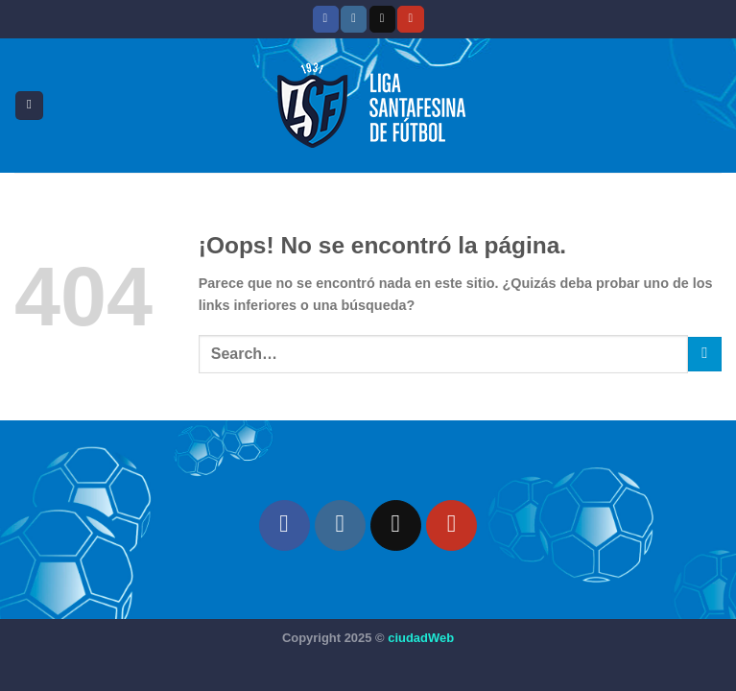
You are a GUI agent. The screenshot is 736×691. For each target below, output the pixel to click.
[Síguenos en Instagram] (354, 19)
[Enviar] (705, 354)
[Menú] (29, 105)
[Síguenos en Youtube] (410, 19)
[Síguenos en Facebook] (326, 19)
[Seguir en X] (382, 19)
